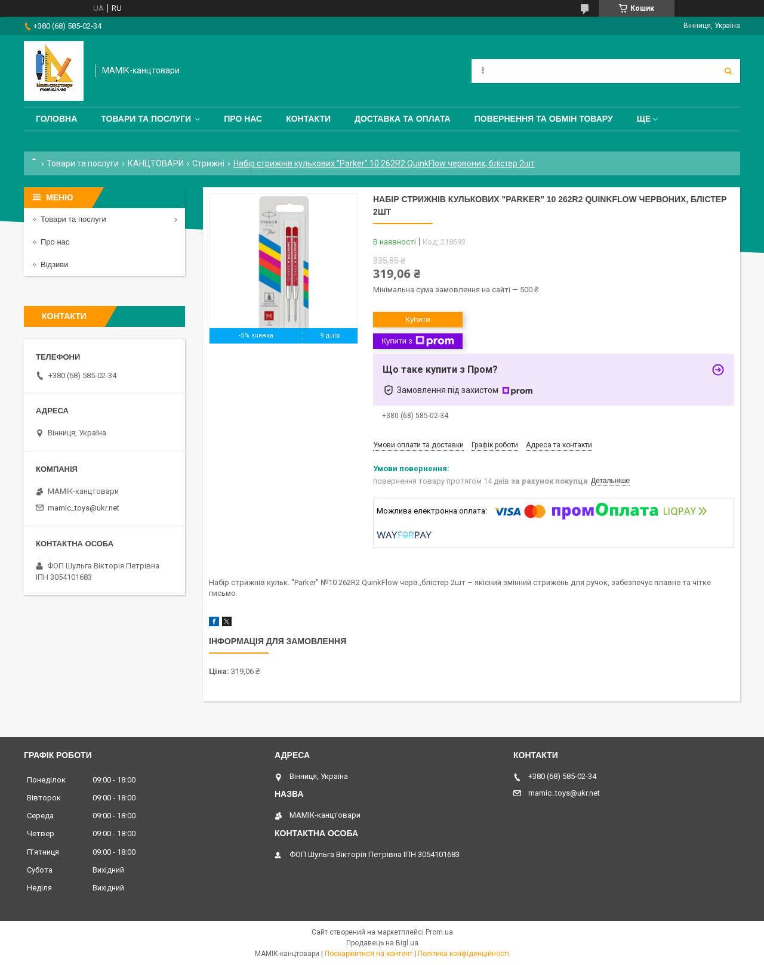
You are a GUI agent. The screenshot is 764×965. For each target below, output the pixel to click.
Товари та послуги (146, 118)
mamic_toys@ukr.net (83, 507)
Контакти (308, 118)
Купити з (417, 341)
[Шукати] (728, 71)
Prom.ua (439, 932)
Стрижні (208, 163)
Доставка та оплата (403, 118)
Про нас (243, 118)
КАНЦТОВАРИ (156, 163)
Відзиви (55, 264)
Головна (56, 118)
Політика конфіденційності (463, 953)
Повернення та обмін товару (544, 118)
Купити (417, 319)
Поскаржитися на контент (368, 953)
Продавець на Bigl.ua (382, 943)
